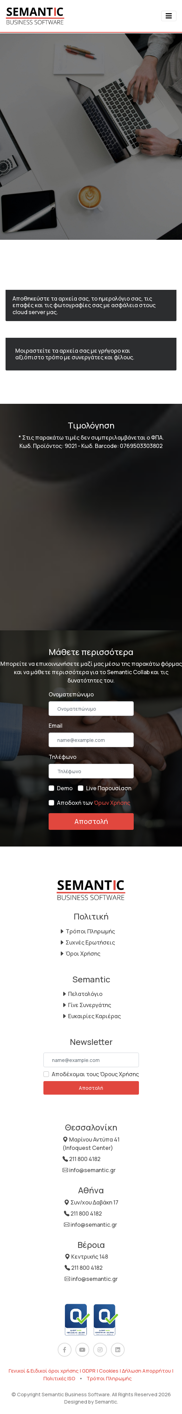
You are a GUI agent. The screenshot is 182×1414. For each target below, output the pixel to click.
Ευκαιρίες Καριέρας (91, 1016)
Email (56, 725)
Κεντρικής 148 (86, 1256)
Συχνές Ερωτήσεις (87, 942)
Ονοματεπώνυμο (71, 694)
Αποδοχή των (93, 803)
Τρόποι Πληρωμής (87, 931)
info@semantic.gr (89, 1170)
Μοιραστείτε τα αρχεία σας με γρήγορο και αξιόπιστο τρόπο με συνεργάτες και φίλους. (74, 354)
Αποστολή (91, 821)
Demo (65, 788)
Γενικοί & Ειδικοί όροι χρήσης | (45, 1370)
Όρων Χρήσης (112, 803)
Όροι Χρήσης (79, 953)
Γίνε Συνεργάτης (86, 1005)
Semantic (106, 1401)
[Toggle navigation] (168, 16)
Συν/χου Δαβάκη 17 (91, 1202)
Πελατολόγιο (81, 994)
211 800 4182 (81, 1159)
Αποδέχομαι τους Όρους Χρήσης (95, 1074)
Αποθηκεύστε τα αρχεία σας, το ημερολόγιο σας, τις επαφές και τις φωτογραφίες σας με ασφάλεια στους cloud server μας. (84, 305)
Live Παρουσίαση (108, 788)
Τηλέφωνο (62, 757)
